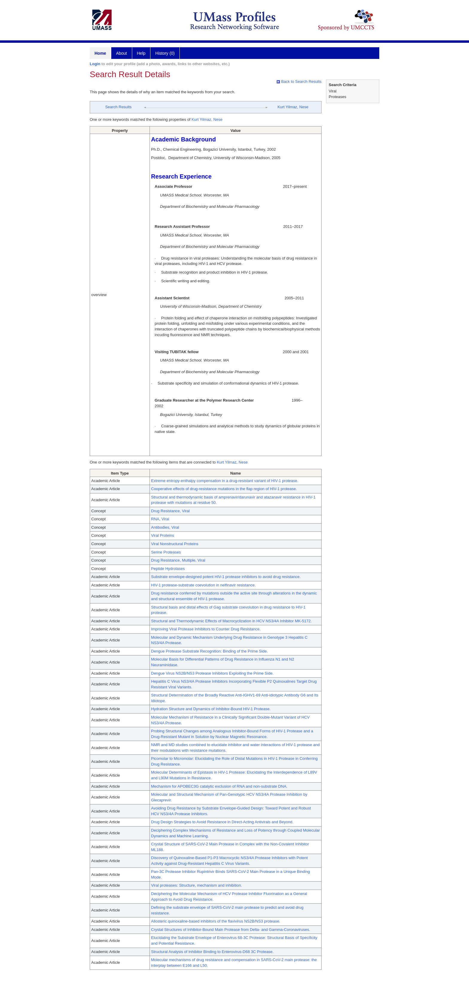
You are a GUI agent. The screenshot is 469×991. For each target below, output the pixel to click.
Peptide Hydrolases (168, 568)
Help (141, 53)
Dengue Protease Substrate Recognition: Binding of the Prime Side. (209, 651)
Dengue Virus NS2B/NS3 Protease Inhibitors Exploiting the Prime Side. (212, 673)
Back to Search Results (299, 81)
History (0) (165, 53)
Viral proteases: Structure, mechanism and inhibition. (196, 885)
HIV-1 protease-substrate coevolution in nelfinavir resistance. (203, 585)
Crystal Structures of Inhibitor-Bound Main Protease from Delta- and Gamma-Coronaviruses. (230, 929)
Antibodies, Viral (165, 527)
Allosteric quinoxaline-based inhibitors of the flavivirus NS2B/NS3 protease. (215, 921)
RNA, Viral (160, 519)
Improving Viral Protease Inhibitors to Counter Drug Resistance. (206, 629)
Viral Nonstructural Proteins (174, 544)
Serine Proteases (166, 552)
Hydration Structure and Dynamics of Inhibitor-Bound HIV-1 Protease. (211, 709)
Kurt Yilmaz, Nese (293, 107)
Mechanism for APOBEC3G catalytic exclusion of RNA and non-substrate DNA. (219, 786)
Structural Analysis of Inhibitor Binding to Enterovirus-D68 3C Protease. (212, 951)
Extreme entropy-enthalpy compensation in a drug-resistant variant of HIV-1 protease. (224, 480)
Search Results (118, 107)
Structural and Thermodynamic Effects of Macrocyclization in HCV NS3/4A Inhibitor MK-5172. (231, 621)
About (121, 53)
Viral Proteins (162, 535)
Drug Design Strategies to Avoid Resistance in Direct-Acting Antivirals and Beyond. (222, 822)
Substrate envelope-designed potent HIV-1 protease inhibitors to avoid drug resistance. (226, 576)
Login (95, 64)
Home (100, 53)
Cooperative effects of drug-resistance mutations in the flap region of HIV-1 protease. (224, 489)
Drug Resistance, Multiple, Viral (178, 560)
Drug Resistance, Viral (170, 511)
